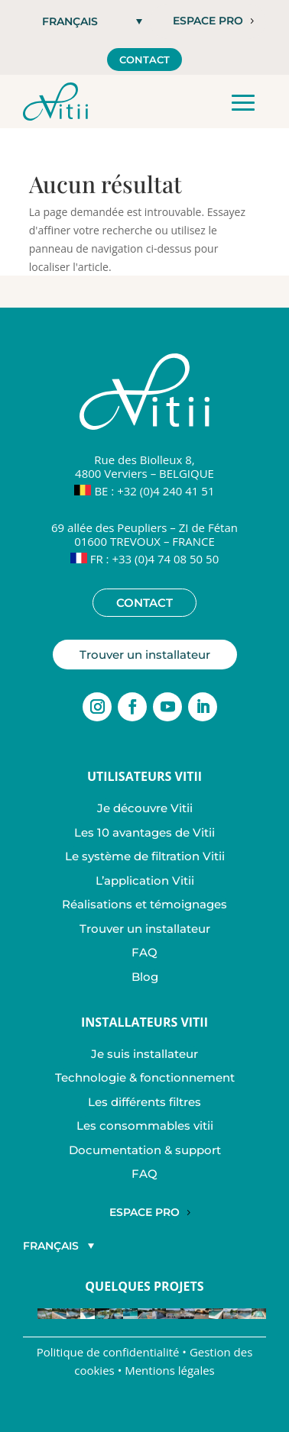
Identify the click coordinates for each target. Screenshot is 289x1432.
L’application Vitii (145, 880)
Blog (145, 976)
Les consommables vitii (144, 1125)
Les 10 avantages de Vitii (144, 832)
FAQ (144, 952)
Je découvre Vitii (145, 808)
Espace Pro (144, 1212)
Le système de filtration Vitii (145, 856)
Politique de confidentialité (108, 1351)
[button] (92, 21)
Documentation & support (145, 1150)
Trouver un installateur (145, 654)
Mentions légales (170, 1370)
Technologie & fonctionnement (145, 1077)
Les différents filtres (144, 1102)
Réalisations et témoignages (144, 904)
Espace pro (208, 20)
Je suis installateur (144, 1054)
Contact (144, 59)
